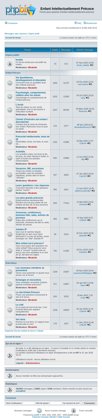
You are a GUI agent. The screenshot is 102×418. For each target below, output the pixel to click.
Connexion (11, 23)
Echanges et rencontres (28, 280)
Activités (20, 151)
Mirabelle (32, 67)
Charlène (83, 252)
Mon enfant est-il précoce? (30, 243)
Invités (19, 59)
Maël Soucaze (64, 417)
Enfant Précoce (13, 73)
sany (83, 98)
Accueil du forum (13, 38)
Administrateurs (33, 363)
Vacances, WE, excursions (30, 168)
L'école (19, 104)
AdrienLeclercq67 (83, 191)
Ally (83, 159)
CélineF (83, 143)
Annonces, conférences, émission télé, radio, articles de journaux (32, 215)
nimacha (83, 204)
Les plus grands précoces (29, 198)
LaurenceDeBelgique (83, 273)
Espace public (12, 55)
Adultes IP (21, 229)
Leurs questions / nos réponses (32, 185)
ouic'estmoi (83, 84)
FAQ (78, 23)
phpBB (36, 415)
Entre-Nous (11, 263)
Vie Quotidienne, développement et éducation (31, 78)
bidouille (83, 235)
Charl (82, 298)
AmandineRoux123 (83, 127)
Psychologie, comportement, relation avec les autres (31, 94)
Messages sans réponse (16, 33)
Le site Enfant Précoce (28, 292)
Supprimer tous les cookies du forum (20, 331)
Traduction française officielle (44, 417)
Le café (19, 304)
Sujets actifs (33, 33)
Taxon (83, 285)
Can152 (83, 176)
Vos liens (20, 319)
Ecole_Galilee (83, 65)
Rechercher (90, 23)
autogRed (20, 391)
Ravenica (83, 111)
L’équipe (39, 331)
